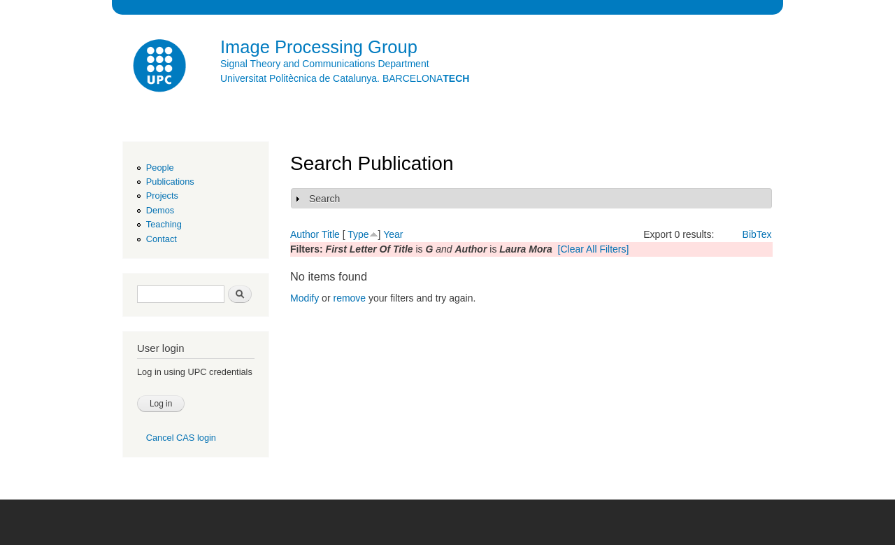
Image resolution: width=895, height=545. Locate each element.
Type (358, 234)
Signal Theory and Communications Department (324, 63)
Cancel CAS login (181, 437)
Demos (160, 210)
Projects (162, 195)
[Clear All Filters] (593, 249)
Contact (161, 239)
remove (349, 298)
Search (324, 198)
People (160, 167)
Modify (304, 298)
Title (331, 234)
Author (304, 234)
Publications (170, 181)
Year (393, 234)
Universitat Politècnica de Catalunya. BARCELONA (344, 78)
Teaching (164, 224)
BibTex (757, 234)
